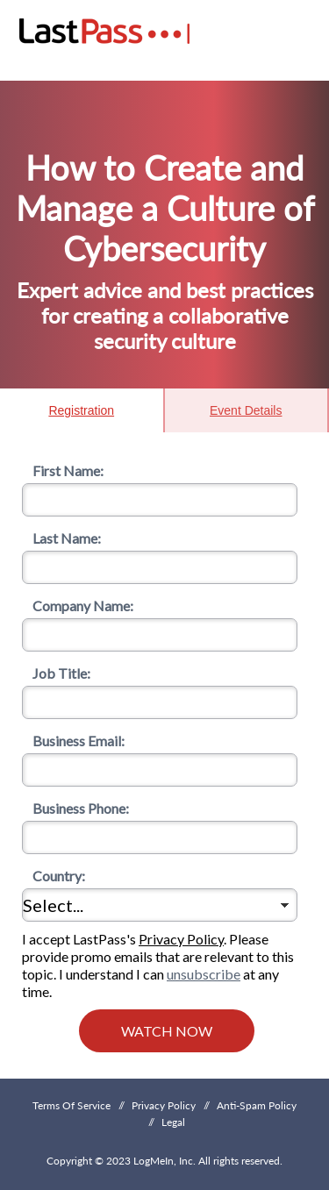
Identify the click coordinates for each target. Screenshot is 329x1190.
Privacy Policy (181, 938)
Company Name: (77, 605)
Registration (81, 410)
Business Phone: (75, 808)
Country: (53, 875)
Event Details (246, 410)
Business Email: (73, 740)
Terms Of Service (71, 1105)
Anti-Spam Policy (257, 1105)
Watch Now (166, 1031)
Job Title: (56, 673)
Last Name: (61, 538)
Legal (173, 1122)
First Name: (63, 470)
